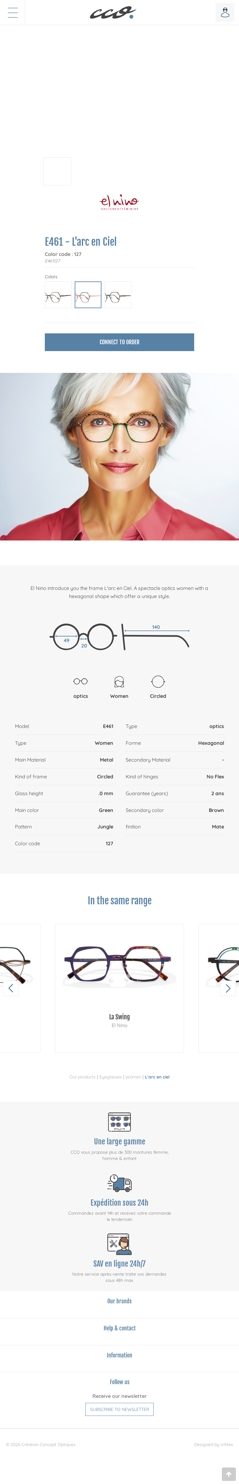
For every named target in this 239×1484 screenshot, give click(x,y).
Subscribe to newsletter (119, 1409)
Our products (82, 1077)
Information (119, 1355)
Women (133, 1077)
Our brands (119, 1301)
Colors (51, 276)
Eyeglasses (110, 1077)
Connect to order (119, 342)
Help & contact (120, 1328)
